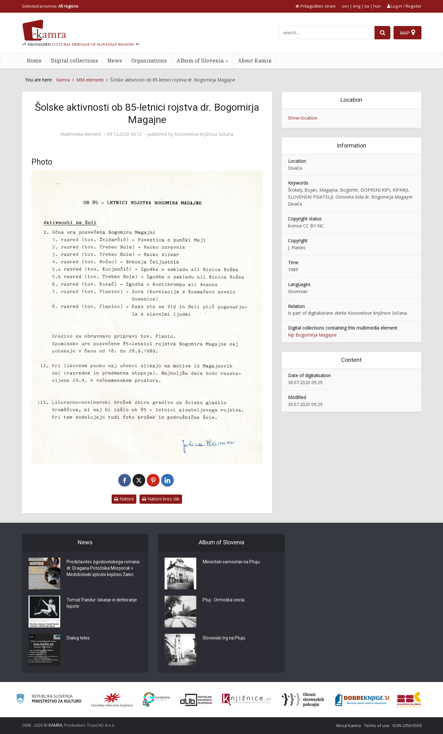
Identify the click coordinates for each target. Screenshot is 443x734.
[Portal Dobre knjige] (362, 699)
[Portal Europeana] (156, 699)
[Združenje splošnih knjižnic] (409, 700)
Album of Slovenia (200, 60)
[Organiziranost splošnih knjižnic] (112, 700)
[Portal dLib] (196, 700)
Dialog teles (78, 638)
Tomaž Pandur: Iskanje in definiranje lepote (103, 603)
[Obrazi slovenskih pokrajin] (303, 700)
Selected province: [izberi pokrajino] (50, 6)
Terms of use (376, 725)
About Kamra (254, 60)
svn (345, 6)
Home (34, 60)
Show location (302, 118)
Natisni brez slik (160, 499)
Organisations (149, 60)
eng (356, 6)
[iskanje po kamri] (327, 32)
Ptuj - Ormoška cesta (223, 600)
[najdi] (382, 32)
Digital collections (74, 60)
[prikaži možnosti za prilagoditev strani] (316, 6)
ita (366, 6)
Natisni (124, 499)
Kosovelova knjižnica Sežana (203, 134)
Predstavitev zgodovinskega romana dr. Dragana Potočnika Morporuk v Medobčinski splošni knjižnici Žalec (103, 569)
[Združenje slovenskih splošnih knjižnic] (246, 699)
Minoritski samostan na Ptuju (232, 562)
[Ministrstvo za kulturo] (48, 699)
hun (377, 6)
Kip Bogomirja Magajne (312, 335)
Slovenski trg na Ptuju (224, 638)
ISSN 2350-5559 (407, 725)
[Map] (407, 32)
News (114, 60)
